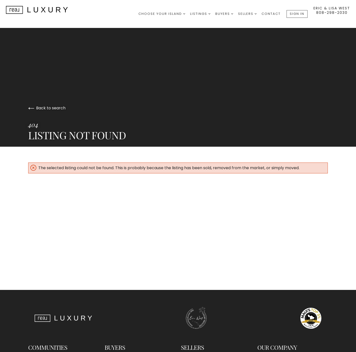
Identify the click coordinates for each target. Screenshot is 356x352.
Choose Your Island (161, 13)
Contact (271, 13)
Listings (200, 13)
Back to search (47, 108)
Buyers (224, 13)
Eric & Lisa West (331, 8)
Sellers (247, 13)
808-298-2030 (332, 12)
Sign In (297, 13)
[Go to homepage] (42, 10)
